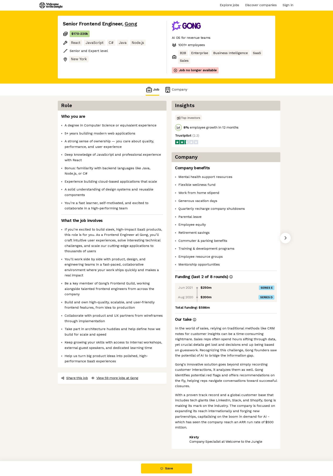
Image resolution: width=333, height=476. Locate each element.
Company (175, 89)
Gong (131, 24)
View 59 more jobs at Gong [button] (114, 378)
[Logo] (51, 5)
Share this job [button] (74, 378)
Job (152, 89)
